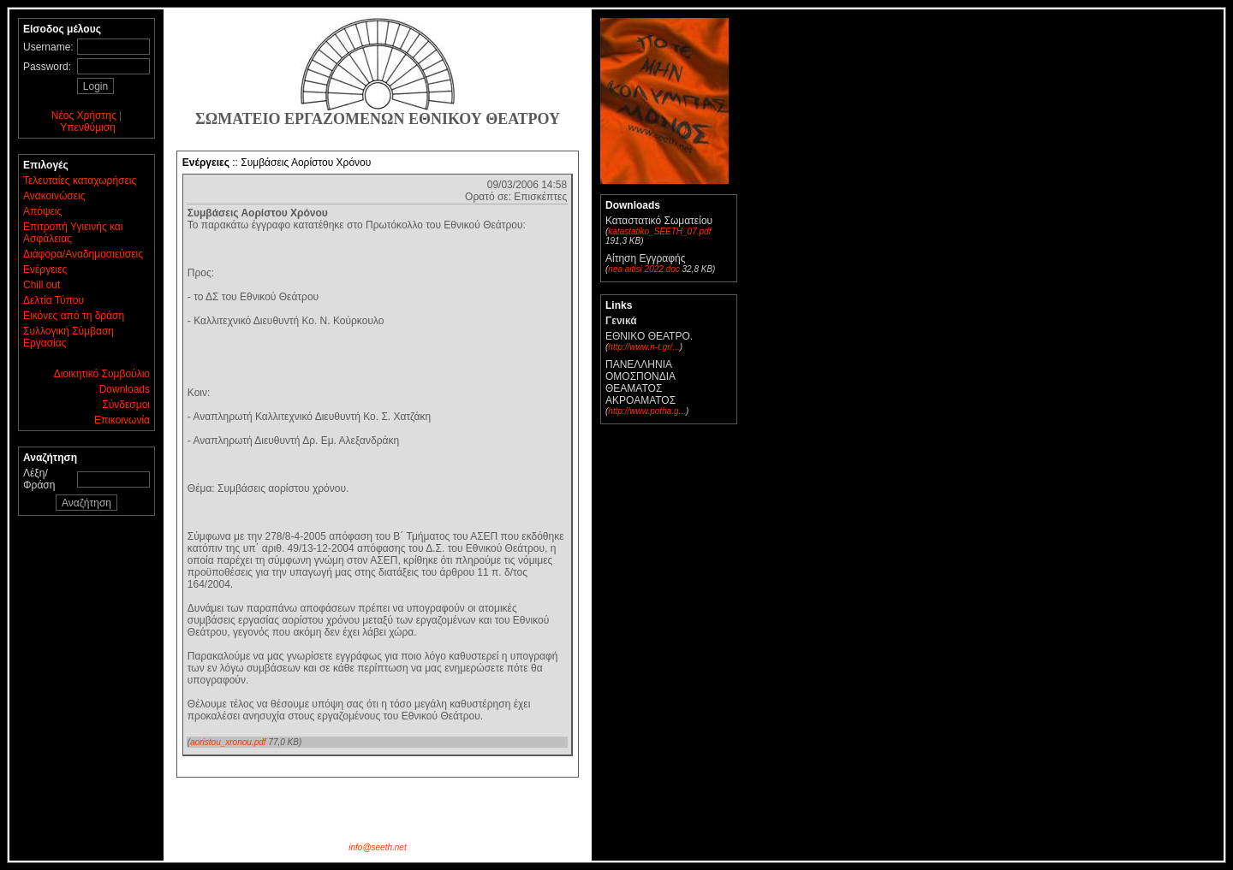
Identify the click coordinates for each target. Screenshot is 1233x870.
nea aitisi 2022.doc (643, 269)
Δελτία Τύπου (53, 300)
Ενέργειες (45, 269)
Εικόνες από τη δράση (73, 316)
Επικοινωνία (122, 420)
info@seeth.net (377, 847)
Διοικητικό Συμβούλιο (102, 374)
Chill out (41, 285)
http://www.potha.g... (647, 411)
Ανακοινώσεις (54, 196)
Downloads (124, 389)
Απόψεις (42, 211)
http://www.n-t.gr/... (643, 347)
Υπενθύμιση (88, 127)
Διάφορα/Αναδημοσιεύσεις (83, 254)
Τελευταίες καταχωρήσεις (79, 180)
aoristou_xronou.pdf (227, 742)
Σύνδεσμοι (126, 405)
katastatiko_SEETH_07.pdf (659, 231)
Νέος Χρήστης (83, 115)
